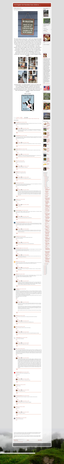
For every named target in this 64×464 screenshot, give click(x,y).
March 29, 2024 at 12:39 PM (21, 406)
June (45, 183)
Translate (45, 31)
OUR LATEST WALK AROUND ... (47, 208)
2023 (45, 265)
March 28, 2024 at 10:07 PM (21, 384)
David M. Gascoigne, (18, 210)
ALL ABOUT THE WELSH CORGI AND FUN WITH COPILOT (47, 244)
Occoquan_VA (21, 118)
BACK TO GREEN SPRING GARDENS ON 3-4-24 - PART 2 (47, 226)
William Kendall (18, 417)
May (45, 184)
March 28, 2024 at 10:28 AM (21, 315)
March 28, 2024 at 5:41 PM (21, 348)
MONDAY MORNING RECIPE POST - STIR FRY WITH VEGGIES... (47, 214)
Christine (17, 384)
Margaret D (17, 171)
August (46, 181)
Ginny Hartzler (18, 122)
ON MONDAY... (48, 154)
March (46, 186)
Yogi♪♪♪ (17, 348)
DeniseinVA (19, 128)
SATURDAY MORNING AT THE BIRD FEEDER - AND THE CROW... (47, 238)
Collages (17, 118)
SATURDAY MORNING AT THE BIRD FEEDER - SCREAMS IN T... (47, 206)
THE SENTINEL (47, 195)
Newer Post (16, 440)
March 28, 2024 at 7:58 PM (25, 189)
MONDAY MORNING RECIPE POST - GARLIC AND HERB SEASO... (47, 233)
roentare (17, 199)
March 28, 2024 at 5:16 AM (21, 199)
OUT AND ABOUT (47, 211)
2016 (45, 273)
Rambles (32, 118)
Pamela (17, 315)
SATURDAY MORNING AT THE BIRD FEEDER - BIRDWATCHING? (48, 141)
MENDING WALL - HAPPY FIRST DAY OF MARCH (47, 261)
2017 (45, 272)
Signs (38, 118)
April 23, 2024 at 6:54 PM (23, 417)
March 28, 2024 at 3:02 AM (21, 160)
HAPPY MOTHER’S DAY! (48, 168)
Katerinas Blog (18, 135)
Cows (19, 118)
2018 (45, 271)
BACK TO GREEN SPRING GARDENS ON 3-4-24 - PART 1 (47, 229)
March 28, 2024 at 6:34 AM (22, 236)
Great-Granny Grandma (19, 395)
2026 (45, 173)
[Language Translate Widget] (47, 29)
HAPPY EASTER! (47, 187)
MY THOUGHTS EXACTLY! (47, 193)
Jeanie (17, 406)
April (45, 185)
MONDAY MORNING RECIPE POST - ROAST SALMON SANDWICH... (47, 199)
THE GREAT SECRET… (46, 196)
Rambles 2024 (35, 118)
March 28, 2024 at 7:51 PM (25, 154)
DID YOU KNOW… (48, 144)
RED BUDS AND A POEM (48, 129)
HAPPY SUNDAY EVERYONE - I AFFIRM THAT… (47, 236)
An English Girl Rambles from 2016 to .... (27, 5)
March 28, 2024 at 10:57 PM (25, 395)
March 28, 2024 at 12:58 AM (23, 135)
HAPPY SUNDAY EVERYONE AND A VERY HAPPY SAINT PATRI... (47, 217)
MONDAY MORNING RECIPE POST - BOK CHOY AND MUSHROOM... (47, 252)
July (45, 182)
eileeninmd (17, 236)
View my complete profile (46, 83)
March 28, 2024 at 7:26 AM (21, 261)
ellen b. (17, 326)
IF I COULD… (46, 212)
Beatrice (17, 261)
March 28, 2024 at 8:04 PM (25, 267)
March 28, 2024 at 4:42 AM (22, 171)
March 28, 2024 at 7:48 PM (25, 128)
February (46, 263)
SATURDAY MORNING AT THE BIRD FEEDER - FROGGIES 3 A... (47, 258)
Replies (18, 164)
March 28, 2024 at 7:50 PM (25, 142)
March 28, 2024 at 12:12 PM (21, 326)
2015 (45, 274)
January (46, 264)
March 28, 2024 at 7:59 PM (25, 216)
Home (28, 440)
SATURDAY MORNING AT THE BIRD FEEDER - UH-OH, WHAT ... (47, 220)
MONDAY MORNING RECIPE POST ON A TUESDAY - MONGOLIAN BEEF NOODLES (46, 160)
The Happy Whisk (18, 337)
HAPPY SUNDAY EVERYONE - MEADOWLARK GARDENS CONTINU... (47, 202)
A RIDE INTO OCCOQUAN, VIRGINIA (47, 192)
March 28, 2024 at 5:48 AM (24, 210)
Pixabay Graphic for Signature (27, 118)
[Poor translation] (3, 452)
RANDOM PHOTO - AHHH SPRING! (47, 210)
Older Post (40, 440)
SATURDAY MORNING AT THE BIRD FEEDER (47, 189)
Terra (16, 160)
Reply (16, 125)
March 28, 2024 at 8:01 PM (25, 242)
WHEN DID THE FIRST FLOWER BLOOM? (47, 241)
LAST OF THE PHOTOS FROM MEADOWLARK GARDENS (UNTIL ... (47, 249)
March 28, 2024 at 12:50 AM (23, 122)
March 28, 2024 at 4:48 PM (24, 337)
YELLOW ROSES (48, 164)
